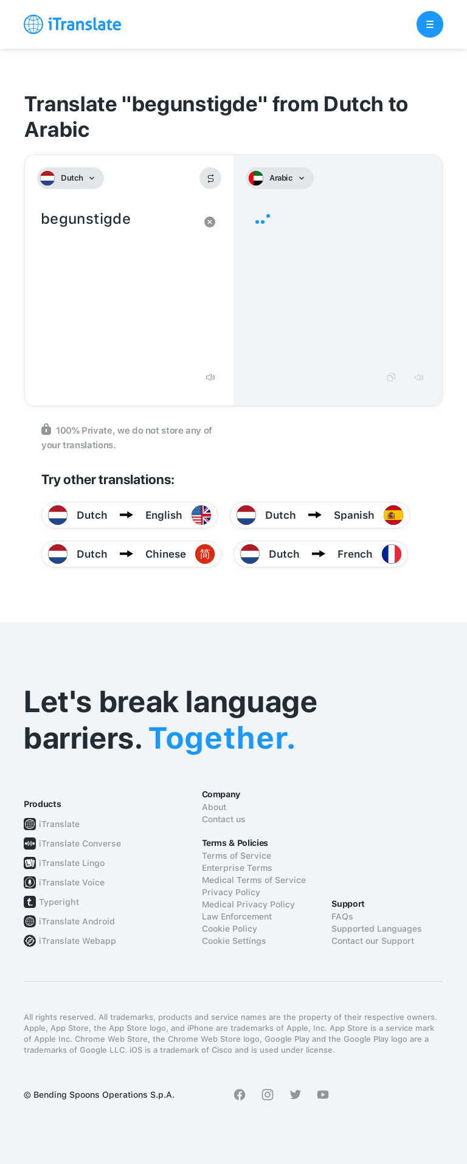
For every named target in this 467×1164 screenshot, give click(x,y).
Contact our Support (372, 941)
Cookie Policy (229, 929)
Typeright (59, 902)
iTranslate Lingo (72, 863)
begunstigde (117, 286)
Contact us (224, 819)
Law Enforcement (237, 916)
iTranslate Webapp (77, 941)
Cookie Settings (234, 941)
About (214, 807)
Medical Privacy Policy (248, 904)
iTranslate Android (77, 921)
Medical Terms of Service (254, 880)
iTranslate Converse (80, 843)
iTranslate (59, 824)
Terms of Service (236, 856)
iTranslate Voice (72, 882)
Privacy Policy (231, 892)
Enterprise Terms (237, 868)
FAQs (342, 916)
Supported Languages (376, 929)
